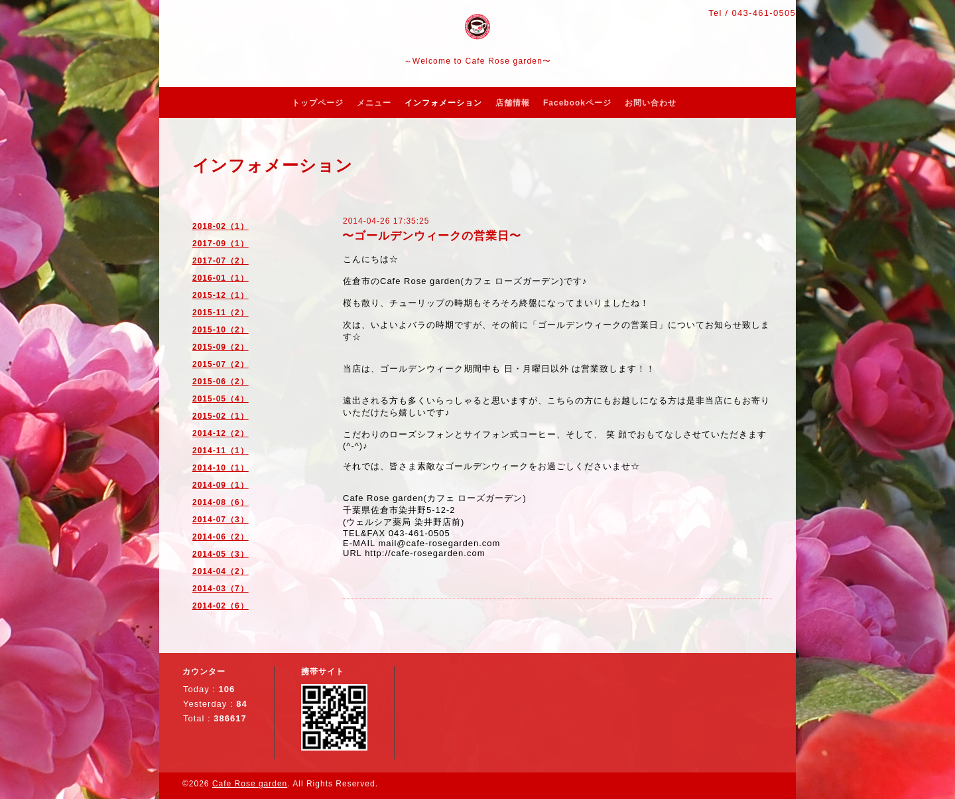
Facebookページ (577, 103)
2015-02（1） (220, 416)
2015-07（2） (220, 364)
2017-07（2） (220, 260)
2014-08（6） (220, 502)
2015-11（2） (220, 312)
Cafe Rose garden (249, 783)
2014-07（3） (220, 519)
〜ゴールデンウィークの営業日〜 (431, 236)
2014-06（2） (220, 537)
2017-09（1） (220, 243)
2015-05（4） (220, 398)
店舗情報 (512, 103)
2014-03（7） (220, 588)
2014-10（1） (220, 467)
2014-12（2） (220, 433)
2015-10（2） (220, 329)
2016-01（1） (220, 278)
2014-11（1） (220, 450)
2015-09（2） (220, 347)
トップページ (318, 103)
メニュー (374, 103)
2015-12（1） (220, 295)
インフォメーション (443, 103)
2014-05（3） (220, 554)
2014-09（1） (220, 485)
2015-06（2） (220, 381)
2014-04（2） (220, 571)
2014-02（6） (220, 606)
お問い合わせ (650, 103)
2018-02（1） (220, 226)
